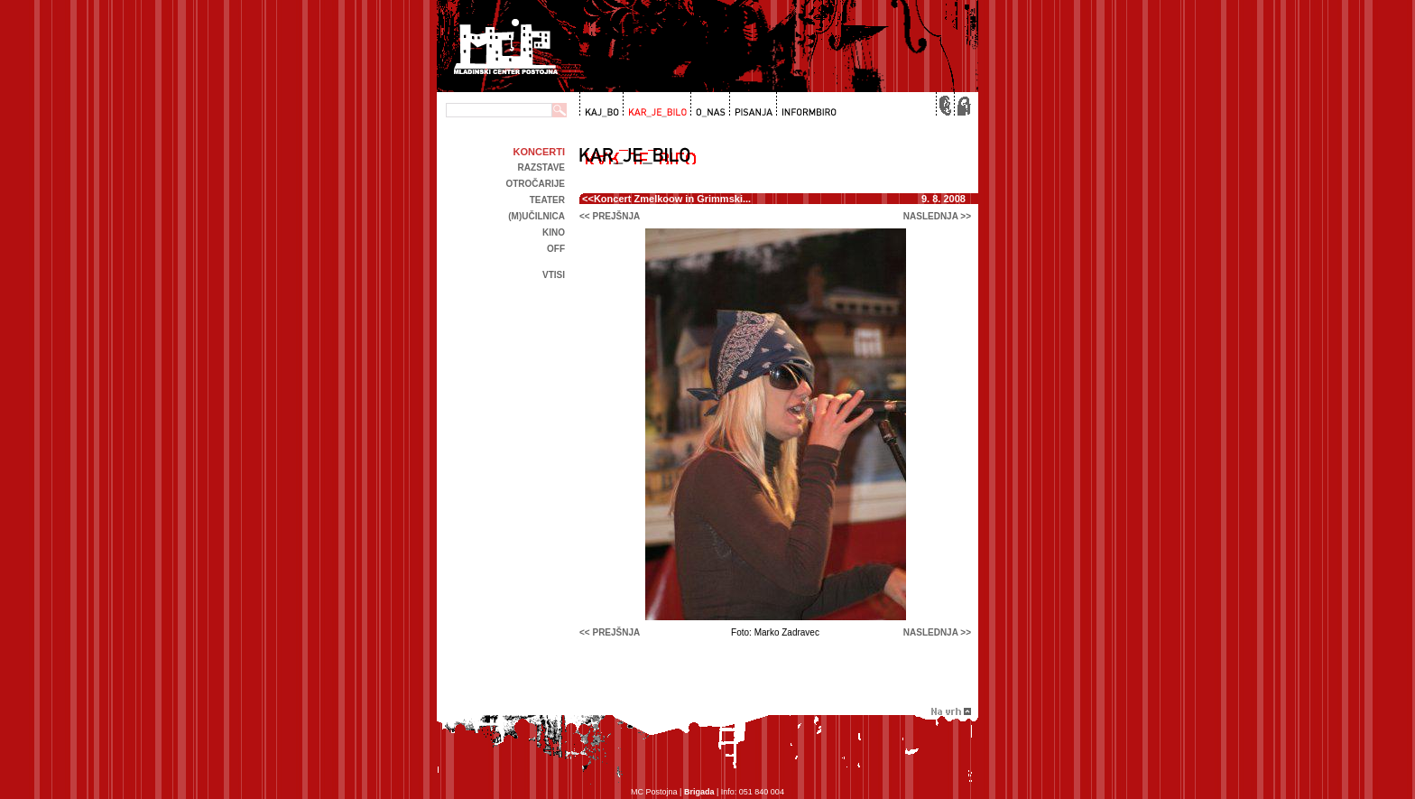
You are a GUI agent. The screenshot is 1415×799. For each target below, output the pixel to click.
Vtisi (553, 275)
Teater (547, 200)
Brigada (699, 791)
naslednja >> (937, 216)
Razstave (541, 167)
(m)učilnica (536, 216)
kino (553, 232)
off (556, 249)
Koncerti (539, 151)
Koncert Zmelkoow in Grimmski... (672, 198)
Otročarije (535, 184)
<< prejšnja (609, 216)
